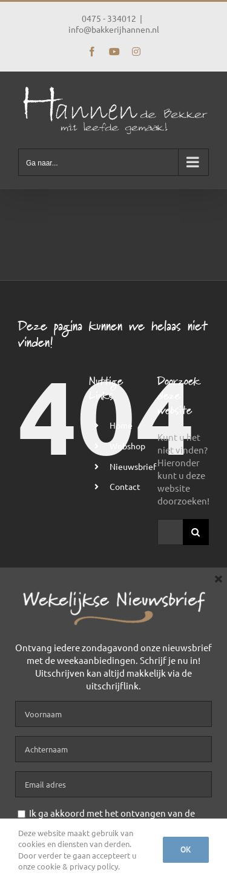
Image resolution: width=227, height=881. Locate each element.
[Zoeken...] (170, 532)
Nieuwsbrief (133, 466)
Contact (125, 486)
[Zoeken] (196, 532)
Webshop (127, 445)
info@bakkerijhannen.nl (113, 29)
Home (121, 425)
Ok (185, 849)
